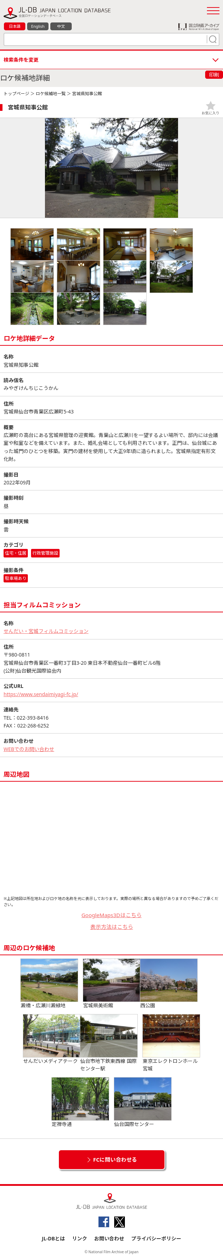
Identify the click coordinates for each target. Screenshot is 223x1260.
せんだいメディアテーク (51, 1039)
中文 (61, 26)
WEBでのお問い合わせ (29, 749)
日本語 (15, 26)
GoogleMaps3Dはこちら (111, 915)
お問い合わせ (109, 1238)
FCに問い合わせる (115, 1159)
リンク (79, 1238)
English (37, 26)
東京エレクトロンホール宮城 (171, 1043)
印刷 (214, 74)
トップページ (16, 94)
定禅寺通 (80, 1102)
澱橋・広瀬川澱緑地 (49, 984)
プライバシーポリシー (156, 1238)
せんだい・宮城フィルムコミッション (46, 631)
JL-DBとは (53, 1238)
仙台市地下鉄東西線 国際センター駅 (108, 1043)
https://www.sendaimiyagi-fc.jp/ (41, 694)
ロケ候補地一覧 (51, 94)
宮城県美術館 (111, 984)
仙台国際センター (142, 1102)
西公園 (168, 984)
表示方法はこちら (111, 926)
